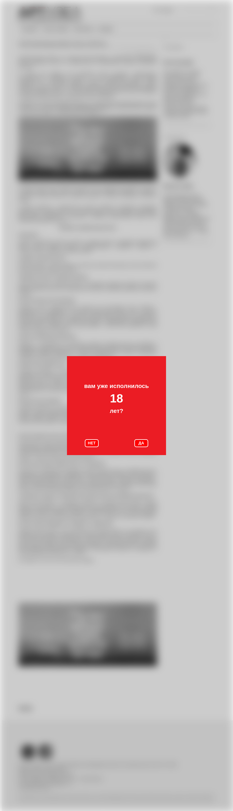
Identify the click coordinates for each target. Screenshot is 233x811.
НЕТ (92, 443)
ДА (141, 443)
